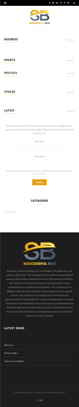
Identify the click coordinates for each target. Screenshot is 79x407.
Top (39, 400)
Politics (10, 73)
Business (11, 39)
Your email (39, 160)
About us (8, 345)
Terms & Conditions (14, 361)
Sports (9, 60)
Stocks (9, 92)
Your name (39, 145)
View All (70, 40)
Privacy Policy (11, 353)
